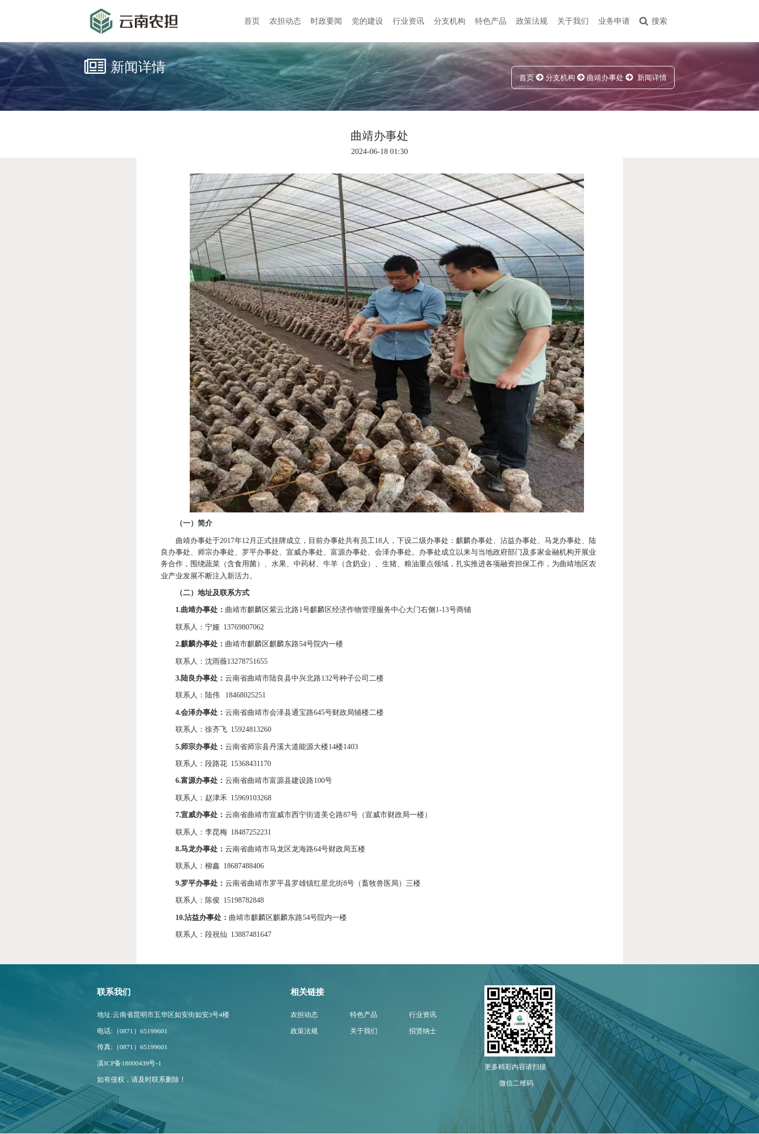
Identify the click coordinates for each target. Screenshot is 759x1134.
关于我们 (573, 21)
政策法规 (532, 21)
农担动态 (285, 21)
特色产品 (491, 21)
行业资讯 (408, 21)
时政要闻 (326, 21)
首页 (252, 21)
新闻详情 (652, 78)
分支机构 (449, 21)
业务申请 (614, 21)
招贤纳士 (422, 1031)
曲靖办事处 (605, 78)
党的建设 (367, 21)
